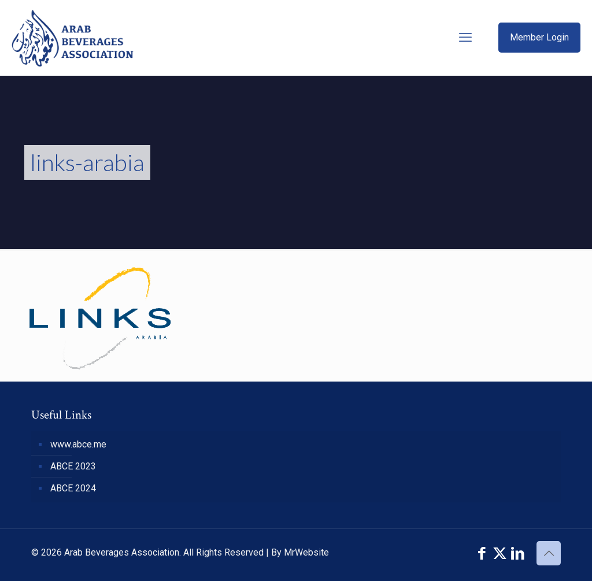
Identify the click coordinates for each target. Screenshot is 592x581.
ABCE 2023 (73, 466)
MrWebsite (306, 552)
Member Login (539, 37)
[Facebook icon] (482, 553)
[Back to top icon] (548, 553)
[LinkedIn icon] (517, 553)
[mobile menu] (465, 37)
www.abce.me (78, 444)
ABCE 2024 (73, 488)
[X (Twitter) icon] (500, 553)
